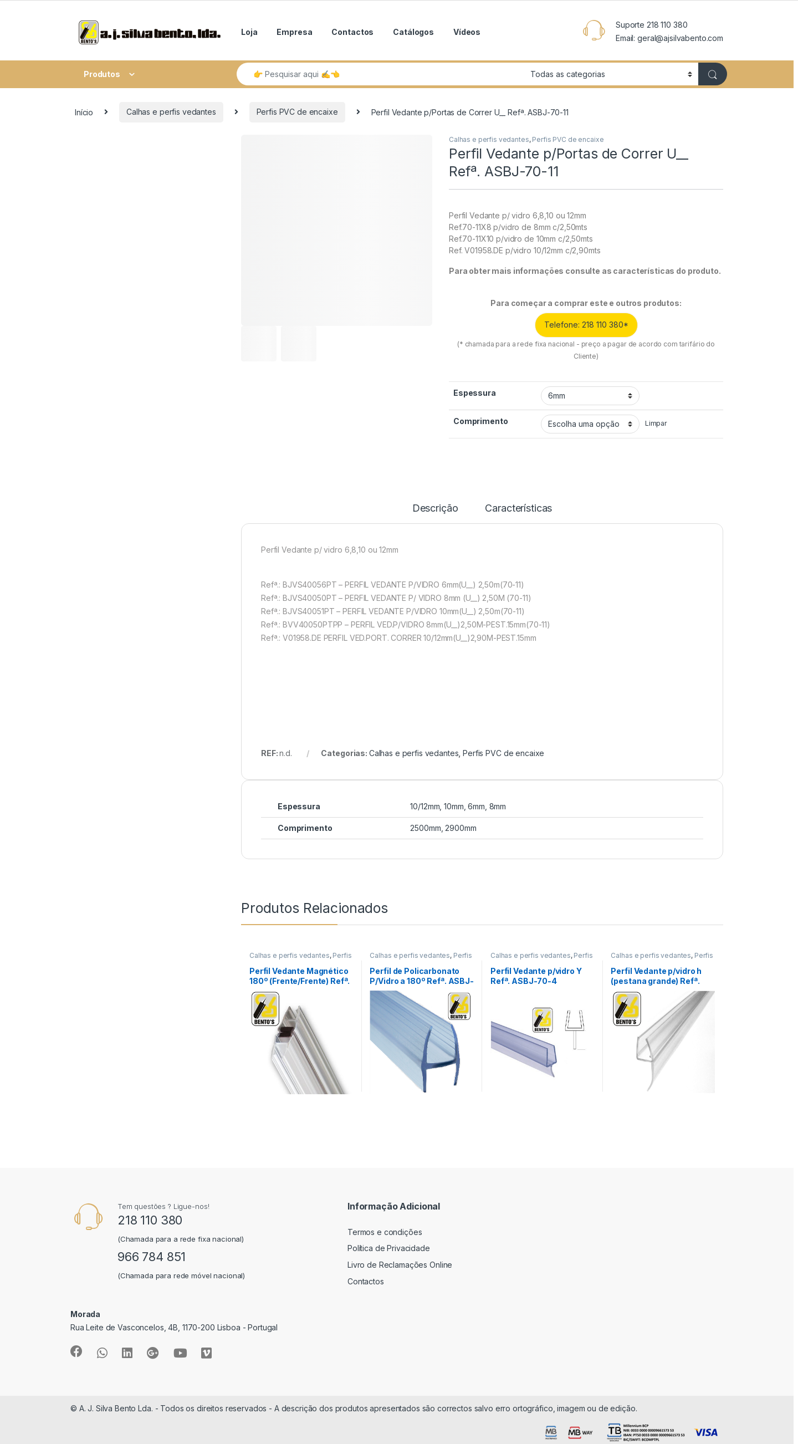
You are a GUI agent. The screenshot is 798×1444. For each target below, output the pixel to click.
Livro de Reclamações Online (399, 1264)
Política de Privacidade (388, 1248)
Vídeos (466, 32)
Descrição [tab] (435, 508)
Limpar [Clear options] (656, 423)
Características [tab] (518, 508)
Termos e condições (384, 1232)
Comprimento (480, 421)
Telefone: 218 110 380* (586, 324)
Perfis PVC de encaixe (297, 111)
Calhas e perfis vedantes (171, 111)
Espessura (474, 392)
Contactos (352, 32)
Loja (249, 32)
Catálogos (413, 32)
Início (84, 111)
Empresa (294, 32)
